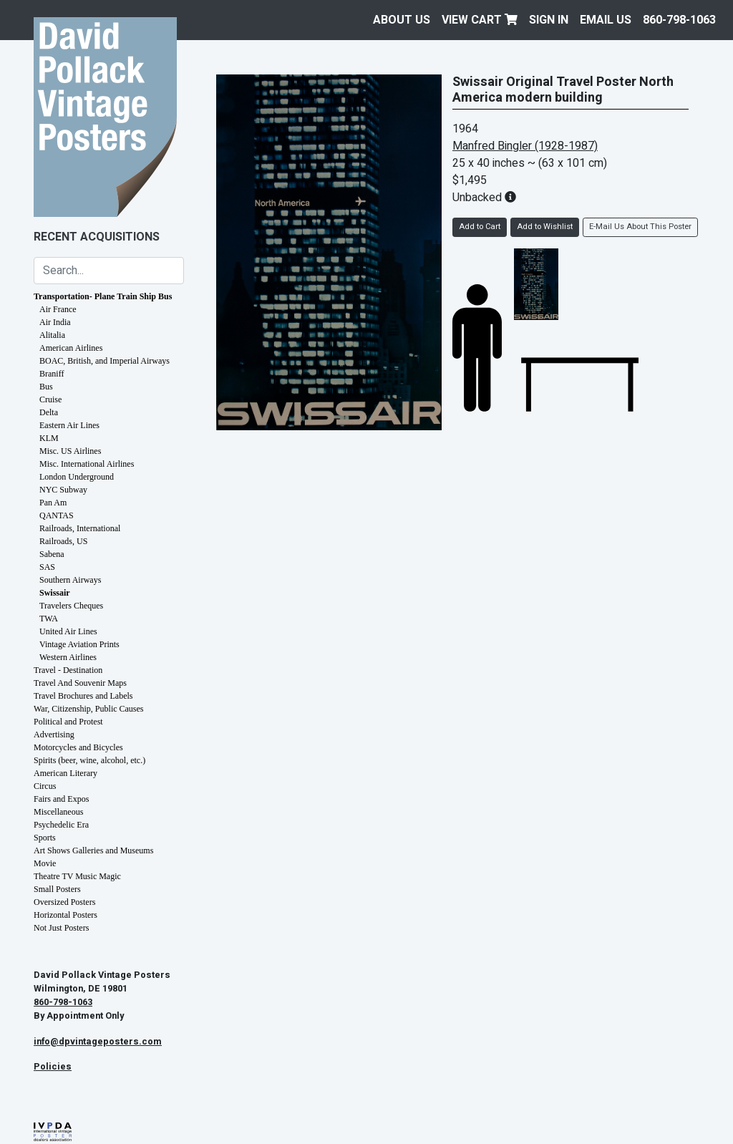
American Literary (65, 773)
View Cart (480, 20)
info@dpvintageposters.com (98, 1041)
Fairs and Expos (61, 799)
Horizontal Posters (65, 915)
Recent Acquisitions (97, 237)
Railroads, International (79, 528)
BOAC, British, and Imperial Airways (104, 361)
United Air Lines (68, 631)
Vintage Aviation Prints (79, 644)
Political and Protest (68, 722)
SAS (47, 567)
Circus (45, 786)
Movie (45, 863)
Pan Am (53, 503)
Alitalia (52, 335)
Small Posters (57, 889)
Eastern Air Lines (69, 425)
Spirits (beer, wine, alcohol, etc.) (89, 760)
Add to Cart (479, 226)
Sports (45, 838)
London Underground (76, 477)
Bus (46, 387)
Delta (48, 412)
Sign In (548, 20)
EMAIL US (605, 20)
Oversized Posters (64, 902)
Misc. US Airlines (70, 451)
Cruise (50, 399)
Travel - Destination (68, 670)
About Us (401, 20)
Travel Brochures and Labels (83, 696)
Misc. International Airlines (86, 464)
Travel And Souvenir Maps (80, 683)
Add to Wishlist (545, 226)
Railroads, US (63, 541)
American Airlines (70, 348)
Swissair (54, 593)
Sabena (51, 554)
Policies (53, 1066)
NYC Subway (63, 490)
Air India (55, 322)
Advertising (54, 734)
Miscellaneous (58, 812)
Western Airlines (68, 657)
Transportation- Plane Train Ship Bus (103, 296)
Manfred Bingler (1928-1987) (525, 146)
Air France (58, 309)
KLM (49, 438)
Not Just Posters (61, 928)
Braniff (51, 374)
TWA (48, 619)
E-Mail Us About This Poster (640, 226)
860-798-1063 (679, 20)
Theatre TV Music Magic (77, 876)
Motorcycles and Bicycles (78, 747)
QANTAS (56, 515)
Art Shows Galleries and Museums (93, 850)
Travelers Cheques (71, 606)
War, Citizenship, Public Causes (89, 709)
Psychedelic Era (61, 825)
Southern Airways (70, 580)
